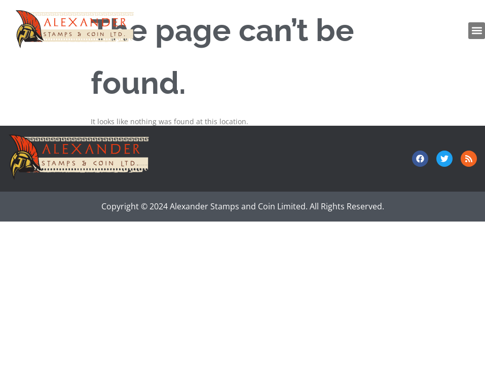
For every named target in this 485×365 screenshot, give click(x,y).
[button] (476, 30)
